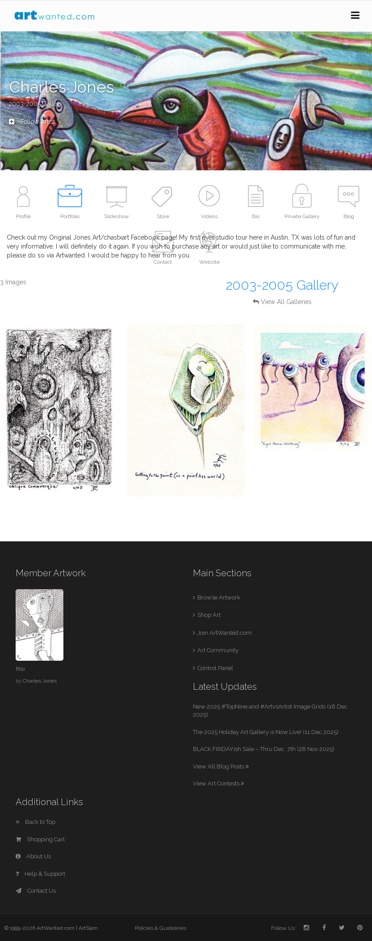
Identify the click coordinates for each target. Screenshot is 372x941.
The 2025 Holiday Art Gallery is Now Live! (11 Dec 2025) (266, 732)
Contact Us (36, 890)
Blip (20, 669)
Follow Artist (32, 121)
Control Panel (215, 668)
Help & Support (40, 873)
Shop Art (209, 615)
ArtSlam (88, 928)
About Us (33, 856)
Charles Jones (40, 681)
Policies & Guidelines (160, 928)
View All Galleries (286, 301)
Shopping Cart (40, 839)
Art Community (217, 650)
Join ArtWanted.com (224, 632)
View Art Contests (218, 783)
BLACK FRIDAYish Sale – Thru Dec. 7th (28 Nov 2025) (263, 749)
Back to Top (35, 822)
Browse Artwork (218, 597)
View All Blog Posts (221, 766)
